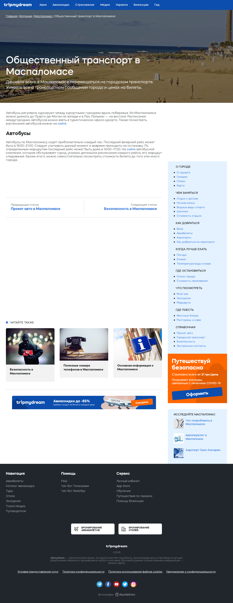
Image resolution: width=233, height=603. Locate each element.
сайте (62, 123)
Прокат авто (185, 333)
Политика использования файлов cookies (135, 571)
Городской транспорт (191, 337)
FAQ (64, 481)
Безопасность (186, 341)
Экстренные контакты (191, 346)
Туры (9, 491)
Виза (180, 229)
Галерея (182, 177)
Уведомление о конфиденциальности (191, 571)
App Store (123, 486)
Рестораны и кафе (189, 320)
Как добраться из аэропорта (195, 242)
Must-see (182, 294)
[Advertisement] (84, 270)
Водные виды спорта (191, 207)
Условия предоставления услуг (38, 571)
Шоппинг (183, 211)
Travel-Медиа (15, 506)
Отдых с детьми (187, 198)
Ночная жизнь (186, 203)
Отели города (186, 276)
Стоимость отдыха (189, 216)
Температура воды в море (194, 263)
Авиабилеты (185, 233)
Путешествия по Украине (134, 496)
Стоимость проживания (192, 281)
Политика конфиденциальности (83, 571)
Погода (181, 255)
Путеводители (16, 511)
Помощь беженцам (130, 501)
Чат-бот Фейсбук (73, 491)
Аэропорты (184, 237)
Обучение (123, 491)
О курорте (183, 172)
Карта (180, 185)
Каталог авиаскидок (20, 486)
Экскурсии (184, 298)
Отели (10, 496)
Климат (181, 259)
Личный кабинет (128, 481)
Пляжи (181, 181)
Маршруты (184, 302)
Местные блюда (187, 315)
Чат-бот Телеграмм (75, 486)
